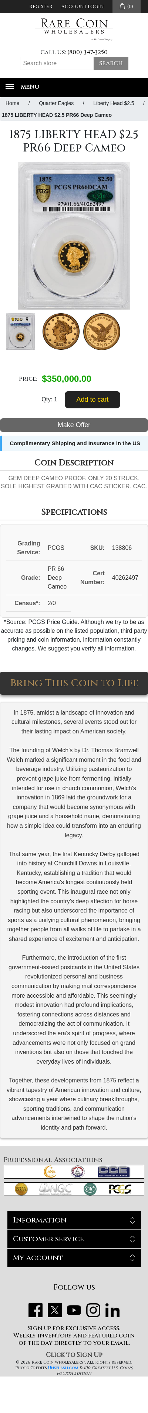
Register (41, 7)
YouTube (74, 1310)
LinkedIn (112, 1310)
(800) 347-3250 (87, 52)
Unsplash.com (63, 1368)
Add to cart (92, 399)
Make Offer (74, 425)
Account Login (82, 7)
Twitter (55, 1310)
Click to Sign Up (74, 1355)
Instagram (93, 1310)
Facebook (35, 1310)
